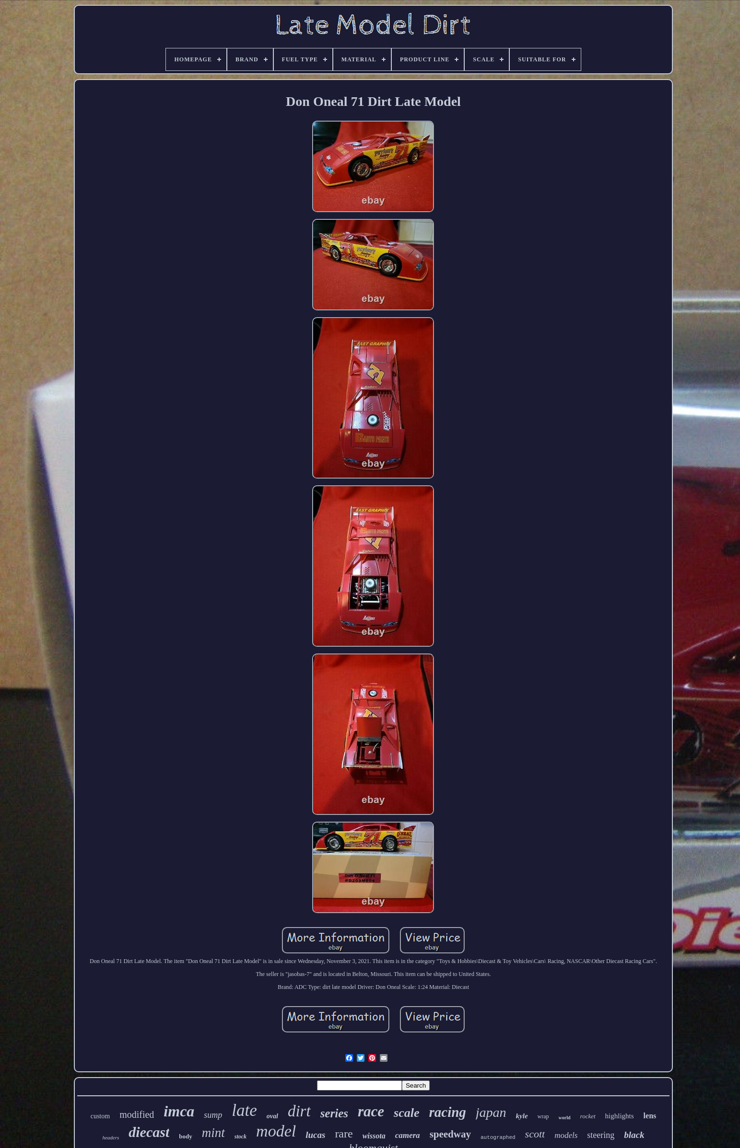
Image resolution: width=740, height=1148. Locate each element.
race (371, 1111)
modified (136, 1114)
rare (343, 1133)
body (185, 1136)
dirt (299, 1111)
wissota (374, 1136)
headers (110, 1137)
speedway (450, 1134)
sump (213, 1115)
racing (447, 1112)
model (276, 1131)
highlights (619, 1116)
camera (407, 1135)
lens (650, 1116)
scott (535, 1134)
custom (100, 1116)
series (334, 1113)
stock (241, 1136)
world (565, 1117)
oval (272, 1116)
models (565, 1135)
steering (600, 1135)
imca (179, 1111)
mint (213, 1132)
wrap (543, 1116)
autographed (498, 1137)
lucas (315, 1135)
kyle (522, 1116)
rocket (588, 1116)
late (244, 1110)
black (634, 1135)
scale (406, 1113)
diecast (149, 1132)
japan (491, 1112)
